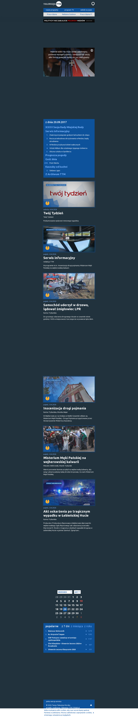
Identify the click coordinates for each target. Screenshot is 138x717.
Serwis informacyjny (59, 258)
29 (60, 597)
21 (69, 609)
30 (64, 597)
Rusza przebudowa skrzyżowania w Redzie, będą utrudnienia (66, 139)
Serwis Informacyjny (57, 131)
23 (77, 609)
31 (69, 597)
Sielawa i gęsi (51, 170)
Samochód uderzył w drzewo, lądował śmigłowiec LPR (65, 307)
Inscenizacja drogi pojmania (64, 408)
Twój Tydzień (53, 213)
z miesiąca (77, 626)
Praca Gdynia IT (86, 14)
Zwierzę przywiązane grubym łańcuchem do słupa (66, 135)
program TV (69, 10)
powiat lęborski (52, 277)
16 (77, 605)
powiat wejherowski (54, 483)
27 (64, 613)
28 (56, 597)
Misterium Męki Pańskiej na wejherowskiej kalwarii (64, 460)
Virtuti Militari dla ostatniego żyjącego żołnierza (65, 148)
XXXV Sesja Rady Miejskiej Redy (64, 127)
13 (64, 605)
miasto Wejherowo (53, 380)
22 (73, 609)
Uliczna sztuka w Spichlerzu (57, 151)
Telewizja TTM (66, 708)
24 (81, 609)
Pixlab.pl (76, 708)
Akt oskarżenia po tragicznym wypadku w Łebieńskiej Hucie (66, 513)
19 (60, 609)
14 (69, 605)
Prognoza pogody (56, 155)
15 (73, 605)
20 (64, 609)
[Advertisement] (69, 34)
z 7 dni (65, 626)
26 (60, 613)
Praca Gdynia (52, 14)
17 (81, 605)
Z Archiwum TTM (55, 174)
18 (56, 609)
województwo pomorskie (56, 185)
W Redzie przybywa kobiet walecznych (61, 144)
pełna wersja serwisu (53, 701)
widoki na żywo (86, 10)
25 (56, 613)
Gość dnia (51, 159)
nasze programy (52, 10)
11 (56, 605)
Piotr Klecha (51, 163)
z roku (88, 626)
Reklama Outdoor (69, 14)
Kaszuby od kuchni (56, 166)
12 (60, 605)
